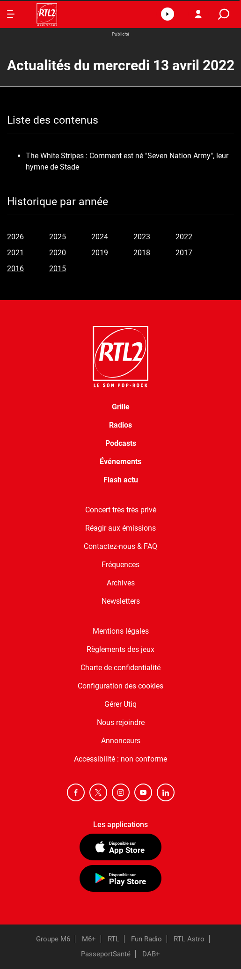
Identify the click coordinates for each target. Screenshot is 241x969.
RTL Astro (189, 939)
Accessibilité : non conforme (120, 758)
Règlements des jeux (120, 649)
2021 (15, 252)
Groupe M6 (53, 939)
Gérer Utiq (120, 704)
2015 (57, 268)
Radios (120, 425)
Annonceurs (120, 740)
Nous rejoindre (121, 722)
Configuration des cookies (120, 685)
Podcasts (120, 443)
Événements (120, 461)
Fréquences (120, 564)
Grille (121, 406)
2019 (99, 252)
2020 (57, 252)
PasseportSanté (106, 954)
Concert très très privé (120, 509)
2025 (57, 236)
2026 (15, 236)
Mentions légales (121, 631)
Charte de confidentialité (120, 667)
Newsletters (121, 601)
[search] (223, 14)
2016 (15, 268)
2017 (183, 252)
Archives (121, 582)
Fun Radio (146, 939)
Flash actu (120, 479)
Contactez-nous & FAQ (120, 546)
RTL (113, 939)
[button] (167, 14)
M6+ (89, 939)
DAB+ (151, 954)
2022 (183, 236)
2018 (141, 252)
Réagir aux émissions (120, 528)
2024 (99, 236)
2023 (141, 236)
